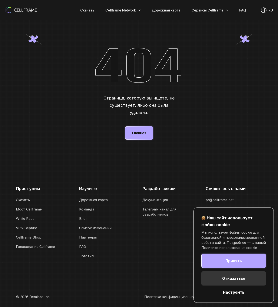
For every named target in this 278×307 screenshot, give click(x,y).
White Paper (26, 218)
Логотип (86, 256)
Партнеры (88, 237)
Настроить (234, 292)
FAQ (242, 10)
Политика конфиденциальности (172, 297)
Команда (86, 209)
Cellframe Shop (28, 237)
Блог (83, 218)
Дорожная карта (166, 10)
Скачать (87, 10)
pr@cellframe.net (220, 200)
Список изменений (95, 228)
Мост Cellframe (29, 209)
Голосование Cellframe (35, 246)
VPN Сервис (26, 228)
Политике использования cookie (229, 248)
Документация (155, 200)
